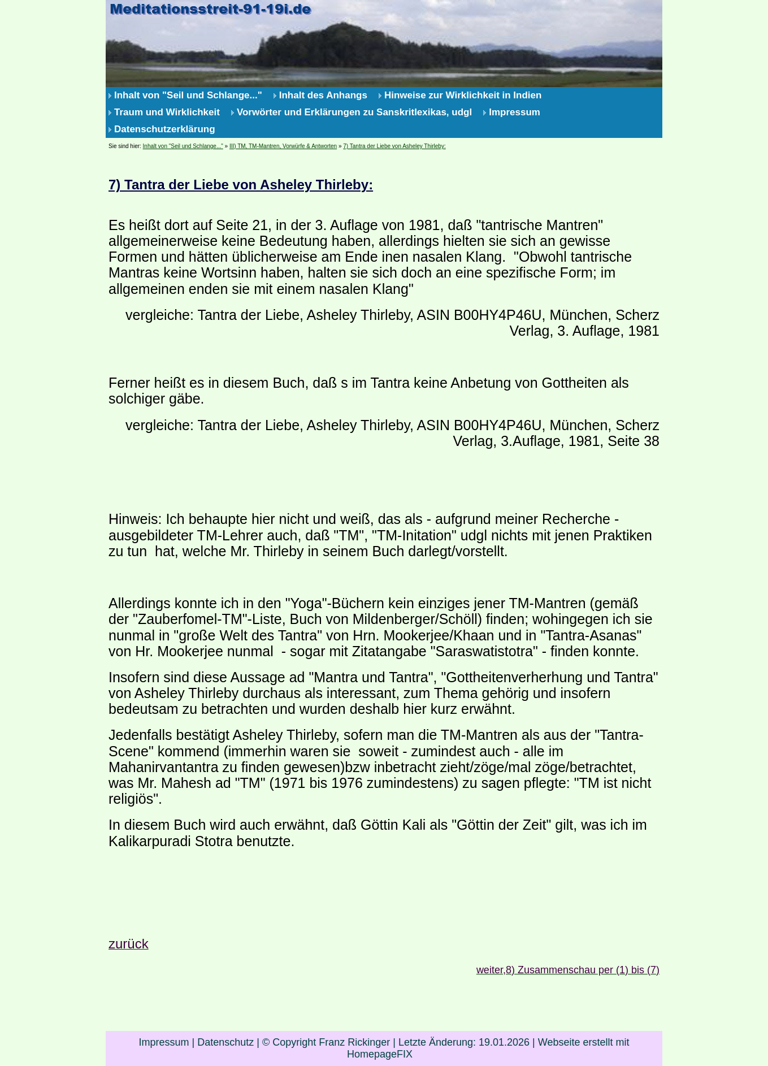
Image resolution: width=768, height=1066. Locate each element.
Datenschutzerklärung (164, 129)
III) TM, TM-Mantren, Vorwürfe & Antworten (283, 146)
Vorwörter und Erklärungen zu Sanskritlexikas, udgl (354, 112)
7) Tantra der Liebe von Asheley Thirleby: (394, 146)
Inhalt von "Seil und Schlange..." (188, 95)
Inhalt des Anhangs (323, 95)
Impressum (514, 112)
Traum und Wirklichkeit (167, 112)
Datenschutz (225, 1042)
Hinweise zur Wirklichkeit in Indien (463, 95)
